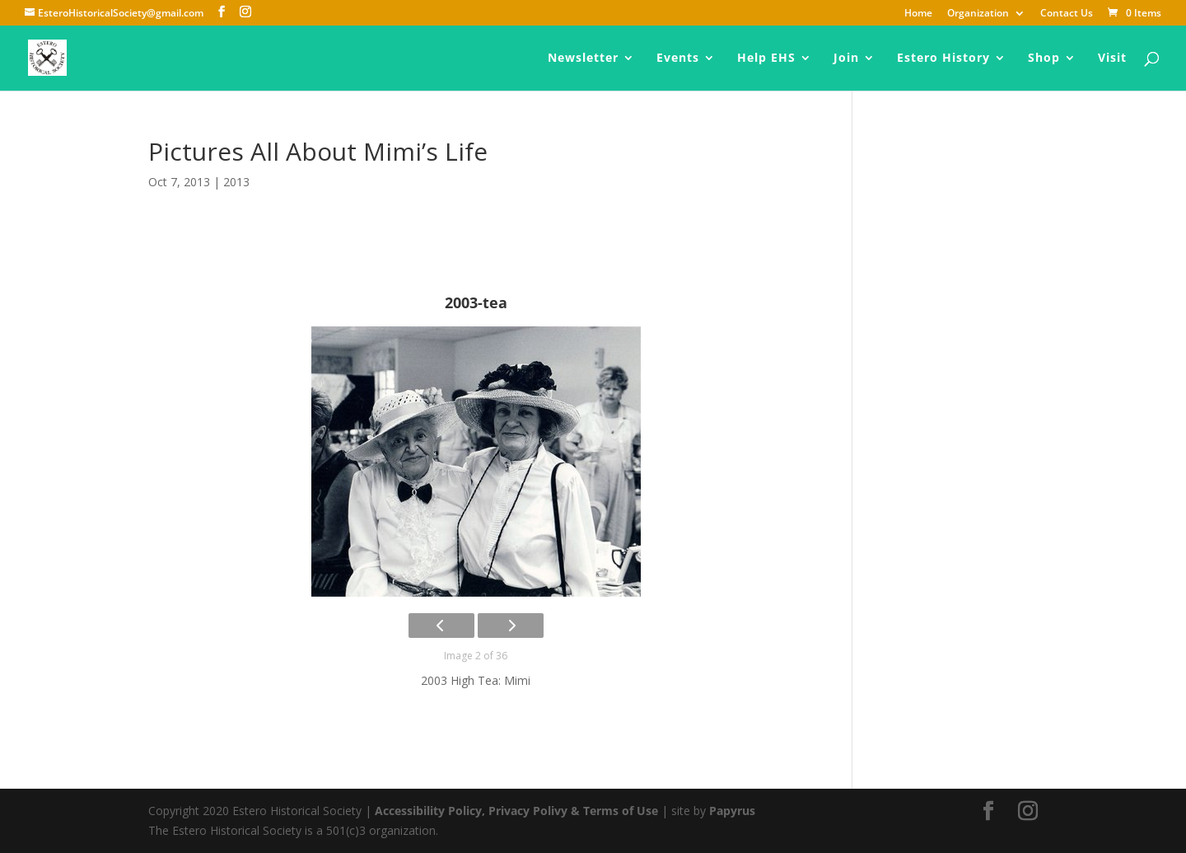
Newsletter (583, 58)
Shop (1044, 58)
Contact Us (1066, 14)
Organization (978, 14)
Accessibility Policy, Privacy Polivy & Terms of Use (516, 810)
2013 (236, 182)
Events (677, 58)
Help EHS (766, 58)
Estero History (943, 58)
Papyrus (732, 810)
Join (846, 58)
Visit (1112, 58)
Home (918, 14)
